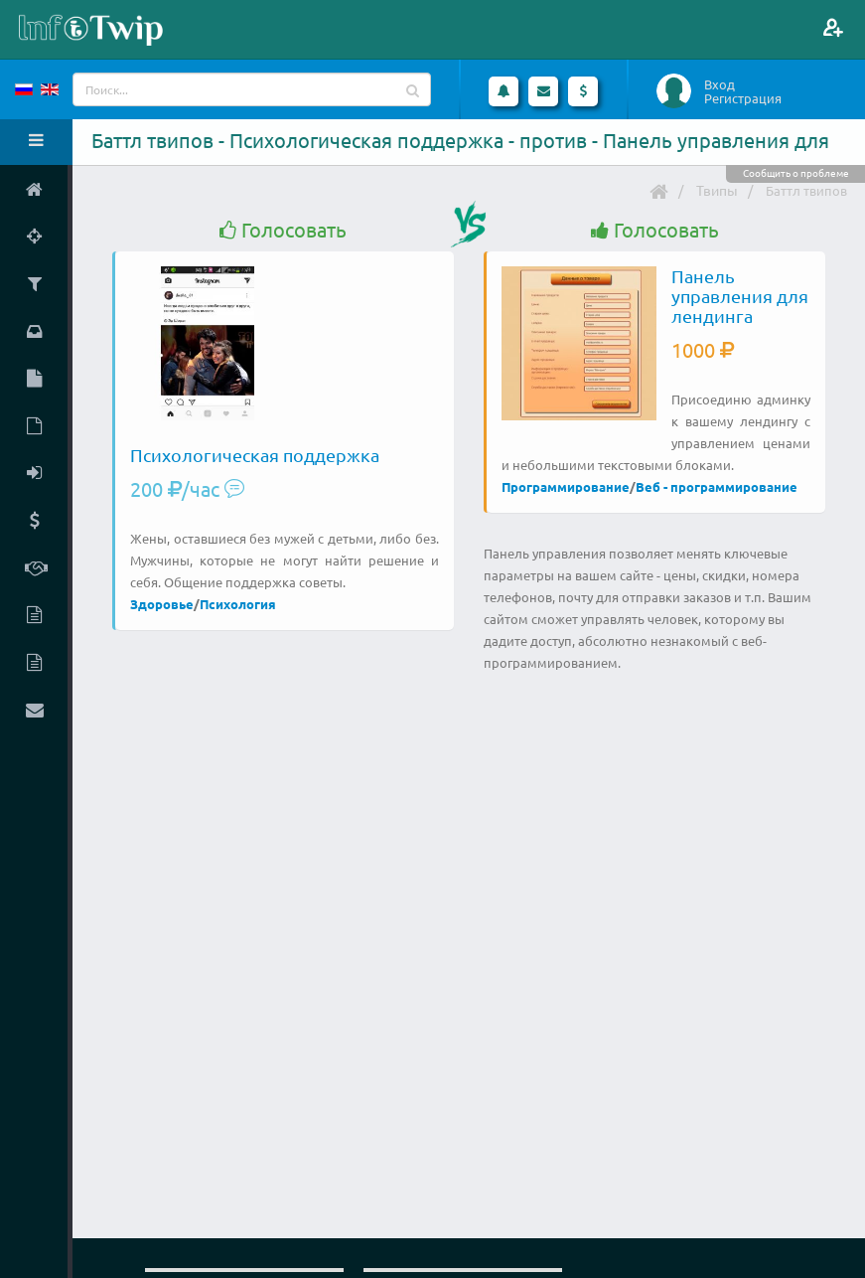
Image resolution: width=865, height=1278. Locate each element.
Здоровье (162, 603)
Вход (719, 84)
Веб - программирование (716, 486)
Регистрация (743, 98)
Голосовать (283, 230)
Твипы (717, 190)
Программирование (566, 486)
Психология (238, 603)
